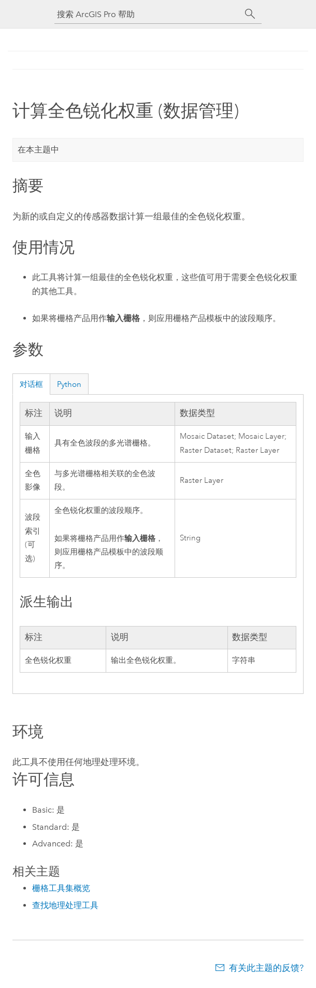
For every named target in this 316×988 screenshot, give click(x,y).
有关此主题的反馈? (266, 968)
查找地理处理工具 (65, 905)
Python (69, 384)
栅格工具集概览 (61, 888)
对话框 (31, 384)
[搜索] (250, 14)
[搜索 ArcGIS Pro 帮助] (147, 14)
